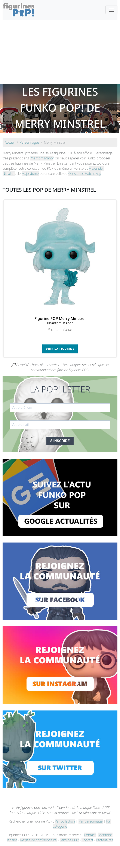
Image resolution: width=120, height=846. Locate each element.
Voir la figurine (60, 349)
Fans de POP (69, 840)
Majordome (30, 173)
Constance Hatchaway (84, 173)
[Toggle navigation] (111, 10)
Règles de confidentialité (38, 840)
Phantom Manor (41, 158)
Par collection (65, 821)
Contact (90, 835)
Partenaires (104, 840)
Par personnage (90, 821)
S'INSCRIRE (60, 441)
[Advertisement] (60, 52)
